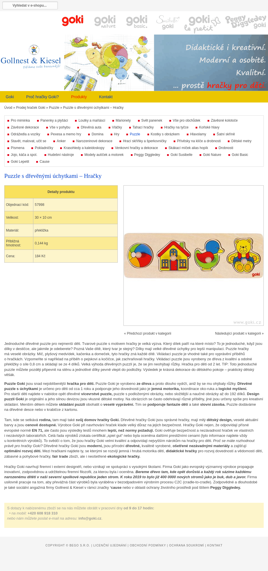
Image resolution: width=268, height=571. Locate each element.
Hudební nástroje (61, 155)
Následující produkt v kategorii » (239, 333)
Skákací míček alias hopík (188, 148)
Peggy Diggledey (147, 155)
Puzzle (54, 108)
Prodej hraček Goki (30, 108)
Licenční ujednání (110, 545)
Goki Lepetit (20, 162)
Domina (97, 134)
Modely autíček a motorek (103, 155)
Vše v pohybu (60, 127)
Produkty (79, 97)
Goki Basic (240, 155)
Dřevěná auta (91, 127)
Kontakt (105, 97)
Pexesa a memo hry (66, 134)
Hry (116, 134)
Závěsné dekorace (25, 127)
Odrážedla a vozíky (25, 134)
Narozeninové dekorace (94, 141)
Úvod (8, 108)
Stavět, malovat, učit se (28, 141)
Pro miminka (20, 120)
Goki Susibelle (181, 155)
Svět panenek (151, 120)
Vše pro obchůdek (186, 120)
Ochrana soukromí (186, 545)
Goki (10, 97)
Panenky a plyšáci (54, 120)
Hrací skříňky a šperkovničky (145, 141)
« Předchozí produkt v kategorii (147, 333)
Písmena (17, 148)
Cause (45, 162)
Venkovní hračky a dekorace (136, 148)
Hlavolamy (198, 134)
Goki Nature (212, 155)
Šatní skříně (226, 134)
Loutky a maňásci (91, 120)
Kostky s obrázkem (165, 134)
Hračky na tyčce (176, 127)
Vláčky (117, 127)
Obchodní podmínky (148, 545)
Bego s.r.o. (80, 545)
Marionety (123, 120)
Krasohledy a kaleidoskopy (84, 148)
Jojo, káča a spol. (24, 155)
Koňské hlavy (209, 127)
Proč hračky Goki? (42, 97)
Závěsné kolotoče (224, 120)
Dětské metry (241, 141)
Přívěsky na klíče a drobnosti (199, 141)
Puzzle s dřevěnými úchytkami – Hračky (93, 108)
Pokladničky (44, 148)
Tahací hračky (143, 127)
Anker (61, 141)
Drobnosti (226, 148)
